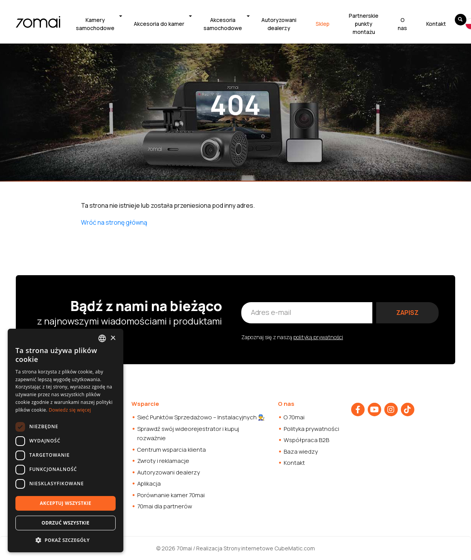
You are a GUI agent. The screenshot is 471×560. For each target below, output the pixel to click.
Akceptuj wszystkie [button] (65, 503)
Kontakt (436, 23)
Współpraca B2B (306, 440)
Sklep (323, 23)
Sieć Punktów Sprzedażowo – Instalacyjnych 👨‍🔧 (201, 417)
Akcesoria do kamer (159, 23)
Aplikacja (149, 483)
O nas (402, 24)
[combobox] (102, 338)
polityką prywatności (318, 337)
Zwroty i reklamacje (163, 461)
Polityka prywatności (311, 429)
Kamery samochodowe (95, 24)
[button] (65, 540)
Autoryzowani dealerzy (278, 24)
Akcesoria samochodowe (223, 24)
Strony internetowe (248, 548)
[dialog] (65, 440)
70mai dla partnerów (164, 506)
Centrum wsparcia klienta (171, 450)
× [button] (113, 338)
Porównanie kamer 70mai (171, 495)
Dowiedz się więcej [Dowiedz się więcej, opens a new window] (70, 410)
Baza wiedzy (301, 451)
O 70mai (294, 417)
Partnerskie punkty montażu (363, 23)
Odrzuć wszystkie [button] (65, 523)
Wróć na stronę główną (114, 222)
